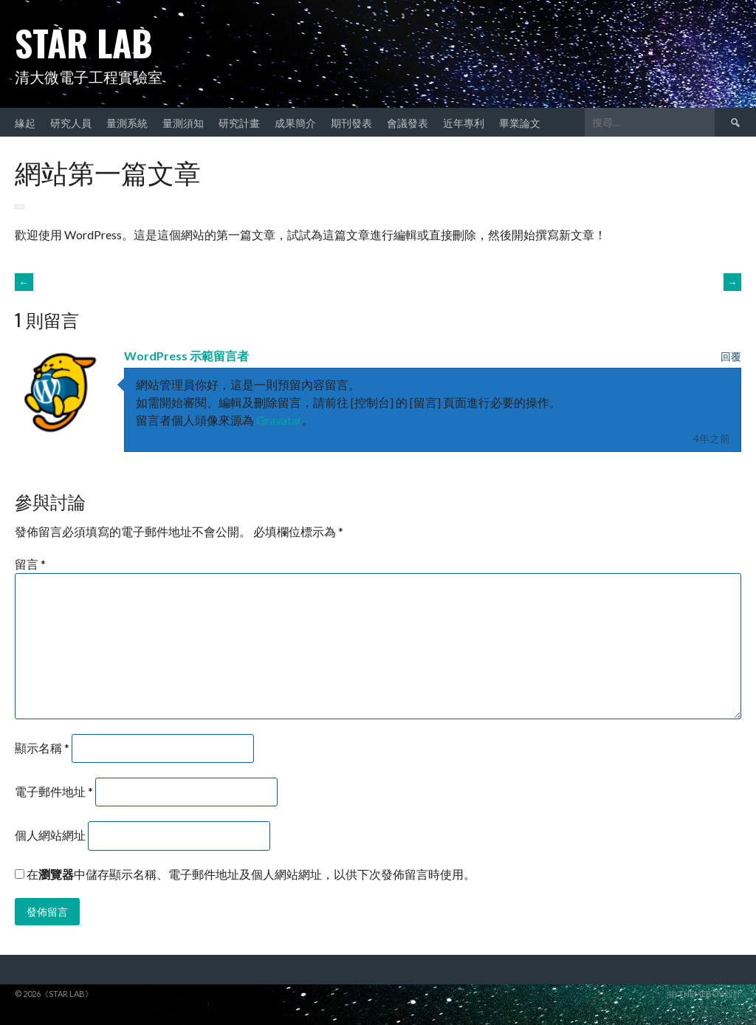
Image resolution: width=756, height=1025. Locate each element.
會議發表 (407, 122)
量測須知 (183, 122)
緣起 (25, 122)
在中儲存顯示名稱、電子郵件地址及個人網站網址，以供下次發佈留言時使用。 (251, 874)
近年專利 (463, 122)
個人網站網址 (50, 835)
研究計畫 (239, 122)
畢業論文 (519, 122)
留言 (30, 564)
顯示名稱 (42, 748)
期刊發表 (351, 122)
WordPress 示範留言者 (186, 356)
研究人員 (71, 122)
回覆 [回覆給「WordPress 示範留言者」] (731, 356)
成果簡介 (295, 122)
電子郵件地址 (54, 791)
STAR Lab (84, 42)
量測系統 (127, 122)
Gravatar (279, 420)
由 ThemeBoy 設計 (705, 993)
